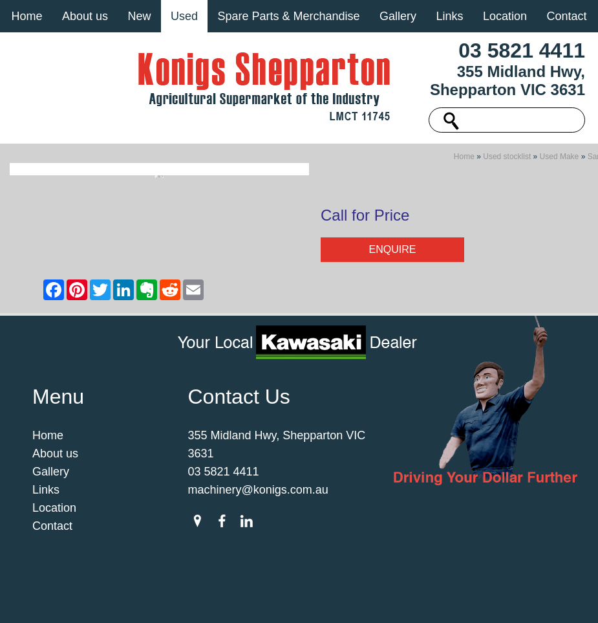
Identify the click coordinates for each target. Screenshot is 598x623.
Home (26, 16)
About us (85, 16)
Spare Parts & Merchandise (288, 16)
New (139, 16)
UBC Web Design (290, 600)
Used (184, 16)
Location (505, 16)
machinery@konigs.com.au (258, 493)
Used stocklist (507, 160)
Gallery (397, 16)
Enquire (392, 253)
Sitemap (142, 592)
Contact (52, 529)
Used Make (559, 160)
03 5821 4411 (521, 50)
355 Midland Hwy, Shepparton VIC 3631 (507, 80)
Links (449, 16)
